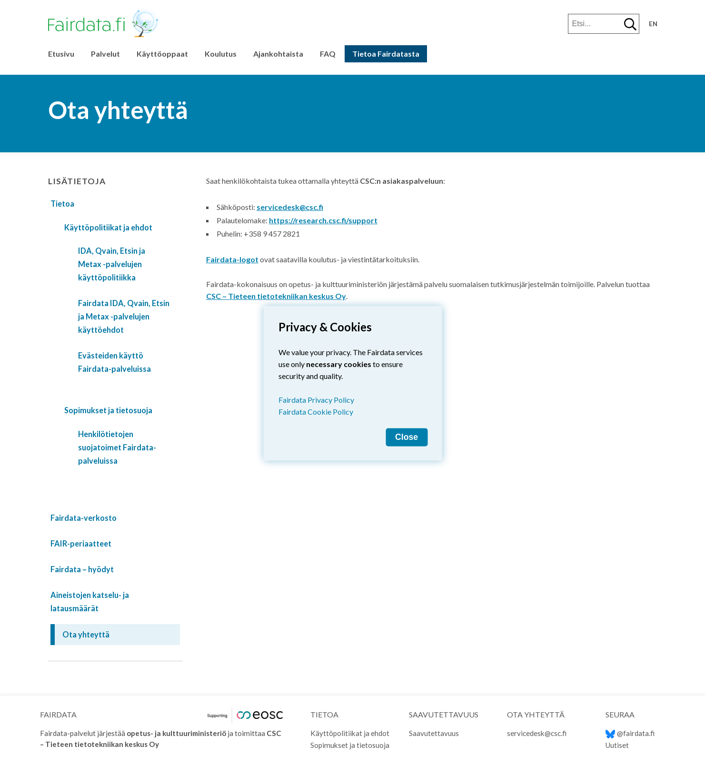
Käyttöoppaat (162, 53)
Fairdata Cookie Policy (315, 411)
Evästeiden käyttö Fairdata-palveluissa (114, 362)
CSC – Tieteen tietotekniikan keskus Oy (276, 295)
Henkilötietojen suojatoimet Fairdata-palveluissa (117, 447)
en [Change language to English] (653, 24)
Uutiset (617, 745)
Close (406, 436)
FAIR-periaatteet (80, 543)
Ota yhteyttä (85, 634)
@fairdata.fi (630, 733)
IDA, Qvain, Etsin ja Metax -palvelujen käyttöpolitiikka (111, 264)
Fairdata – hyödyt (82, 569)
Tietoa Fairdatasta (385, 53)
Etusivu (61, 53)
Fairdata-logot (232, 259)
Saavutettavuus (434, 733)
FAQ (328, 53)
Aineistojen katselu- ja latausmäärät (89, 601)
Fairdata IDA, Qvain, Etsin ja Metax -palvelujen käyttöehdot (123, 316)
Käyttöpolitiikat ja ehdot (108, 227)
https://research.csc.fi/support (323, 220)
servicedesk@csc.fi (290, 206)
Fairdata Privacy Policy (316, 399)
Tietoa (62, 203)
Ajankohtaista (278, 53)
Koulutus (221, 53)
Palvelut (105, 53)
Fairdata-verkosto (83, 517)
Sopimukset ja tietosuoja (108, 410)
